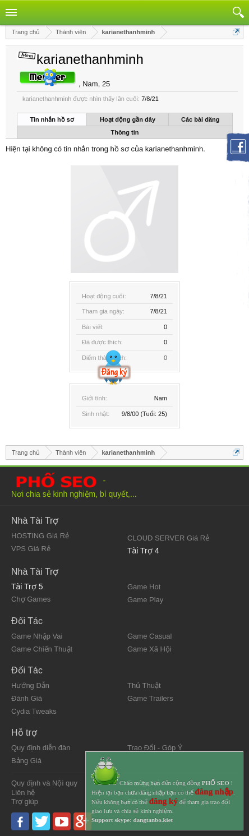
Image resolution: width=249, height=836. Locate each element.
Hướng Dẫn (30, 685)
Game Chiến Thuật (41, 649)
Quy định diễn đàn (40, 747)
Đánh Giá (26, 698)
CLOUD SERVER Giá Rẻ (168, 538)
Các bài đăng (200, 119)
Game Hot (143, 587)
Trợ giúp (24, 801)
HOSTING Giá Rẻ (40, 536)
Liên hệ (23, 792)
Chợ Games (30, 599)
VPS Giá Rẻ (30, 548)
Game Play (145, 599)
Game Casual (149, 636)
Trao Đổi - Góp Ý (155, 747)
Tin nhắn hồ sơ (52, 119)
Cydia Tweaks (34, 711)
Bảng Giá (26, 760)
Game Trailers (150, 698)
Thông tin (124, 132)
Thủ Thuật (144, 685)
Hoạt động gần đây (127, 119)
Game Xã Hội (149, 649)
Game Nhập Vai (36, 636)
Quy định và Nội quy (44, 783)
